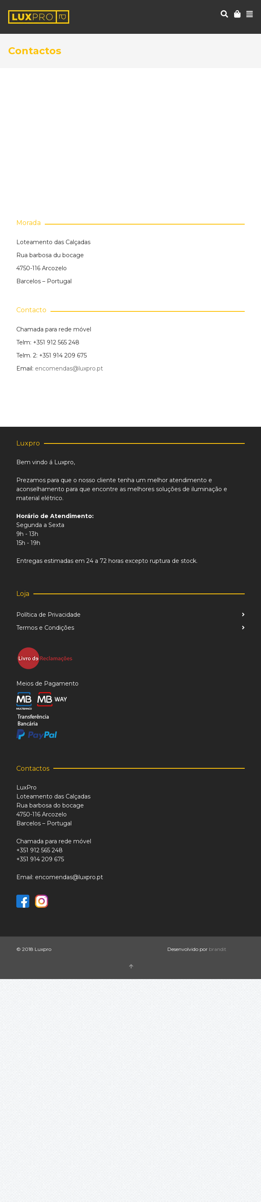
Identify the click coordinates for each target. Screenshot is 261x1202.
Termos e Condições (45, 627)
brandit (217, 949)
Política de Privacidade (48, 614)
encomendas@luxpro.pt (69, 368)
